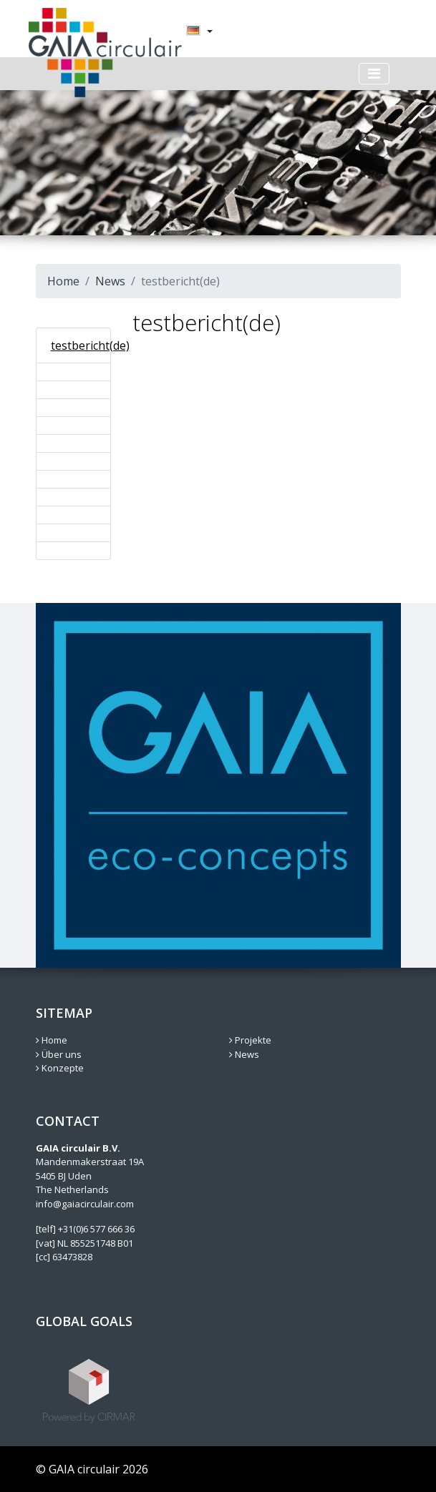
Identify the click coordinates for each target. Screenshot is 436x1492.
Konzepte (60, 1067)
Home (63, 281)
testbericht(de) (90, 345)
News (110, 281)
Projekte (250, 1040)
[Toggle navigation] (374, 73)
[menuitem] (193, 31)
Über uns (59, 1054)
